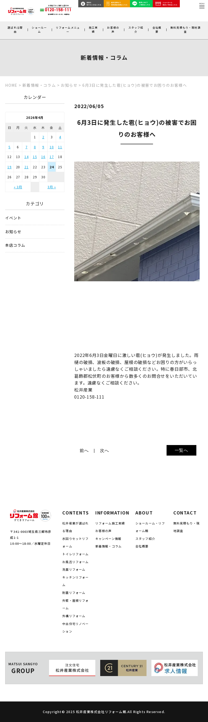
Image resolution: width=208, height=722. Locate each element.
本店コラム (15, 245)
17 (52, 156)
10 (52, 147)
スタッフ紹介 (136, 30)
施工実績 (93, 30)
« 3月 (18, 187)
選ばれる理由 (15, 30)
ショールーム (39, 30)
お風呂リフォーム (75, 562)
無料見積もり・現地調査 (185, 30)
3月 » (51, 187)
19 (9, 167)
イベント (13, 217)
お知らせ (13, 231)
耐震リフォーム (73, 592)
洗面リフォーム (73, 569)
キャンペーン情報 (108, 538)
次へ (104, 450)
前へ (84, 450)
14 (26, 156)
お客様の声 (113, 30)
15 (35, 156)
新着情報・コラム (108, 546)
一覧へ (181, 450)
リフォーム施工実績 (110, 523)
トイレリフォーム (75, 554)
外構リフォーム (73, 616)
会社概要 (156, 30)
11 (60, 147)
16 (43, 156)
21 (26, 167)
